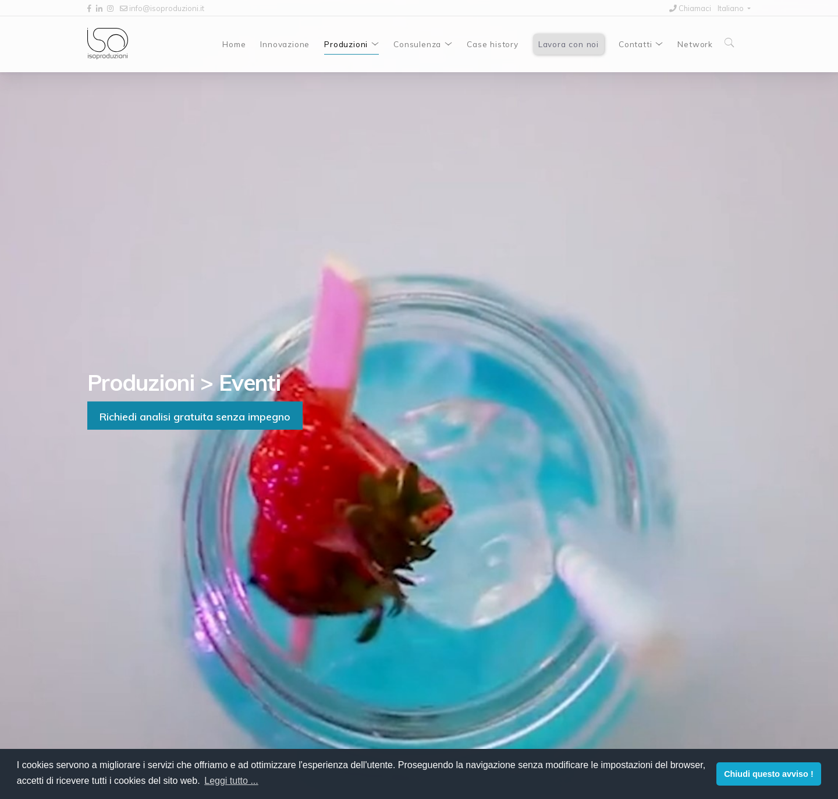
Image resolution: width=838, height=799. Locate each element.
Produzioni (346, 44)
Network (695, 44)
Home (234, 44)
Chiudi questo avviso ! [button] (769, 774)
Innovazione (285, 44)
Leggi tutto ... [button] (231, 781)
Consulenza (417, 44)
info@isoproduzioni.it (162, 8)
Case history (493, 44)
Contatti (635, 44)
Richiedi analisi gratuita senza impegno (195, 416)
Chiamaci (690, 8)
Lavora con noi (568, 44)
